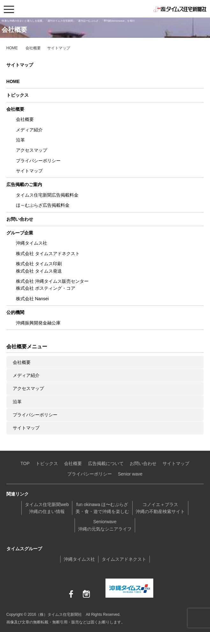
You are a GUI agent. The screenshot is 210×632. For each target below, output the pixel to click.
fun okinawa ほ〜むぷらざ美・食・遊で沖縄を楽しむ (102, 508)
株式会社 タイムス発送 (39, 271)
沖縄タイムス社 (31, 243)
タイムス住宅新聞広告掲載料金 (47, 195)
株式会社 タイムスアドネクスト (48, 253)
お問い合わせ (19, 219)
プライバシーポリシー (38, 160)
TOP (25, 463)
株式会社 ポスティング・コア (45, 288)
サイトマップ (29, 170)
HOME (12, 48)
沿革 (20, 139)
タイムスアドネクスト (124, 559)
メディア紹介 (29, 129)
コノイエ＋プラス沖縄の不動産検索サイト (160, 508)
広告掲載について (106, 463)
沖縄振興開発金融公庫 (38, 322)
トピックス (17, 95)
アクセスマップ (31, 150)
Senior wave (130, 473)
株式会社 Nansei (32, 298)
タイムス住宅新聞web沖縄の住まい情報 (47, 508)
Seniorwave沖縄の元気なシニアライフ (105, 525)
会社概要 (33, 48)
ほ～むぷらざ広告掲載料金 (42, 205)
